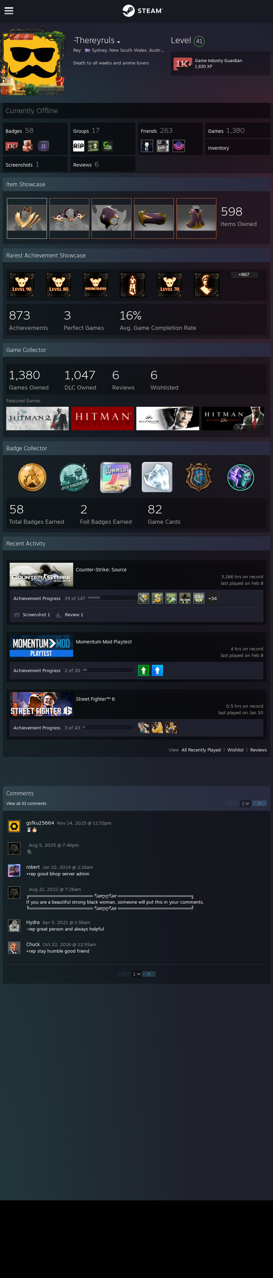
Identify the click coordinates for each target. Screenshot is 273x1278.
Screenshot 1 (36, 614)
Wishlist (235, 750)
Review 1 (74, 614)
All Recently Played (201, 750)
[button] (220, 40)
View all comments (26, 803)
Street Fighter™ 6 (95, 699)
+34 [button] (212, 598)
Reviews (258, 750)
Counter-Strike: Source (101, 569)
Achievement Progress (36, 598)
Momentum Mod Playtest (104, 642)
